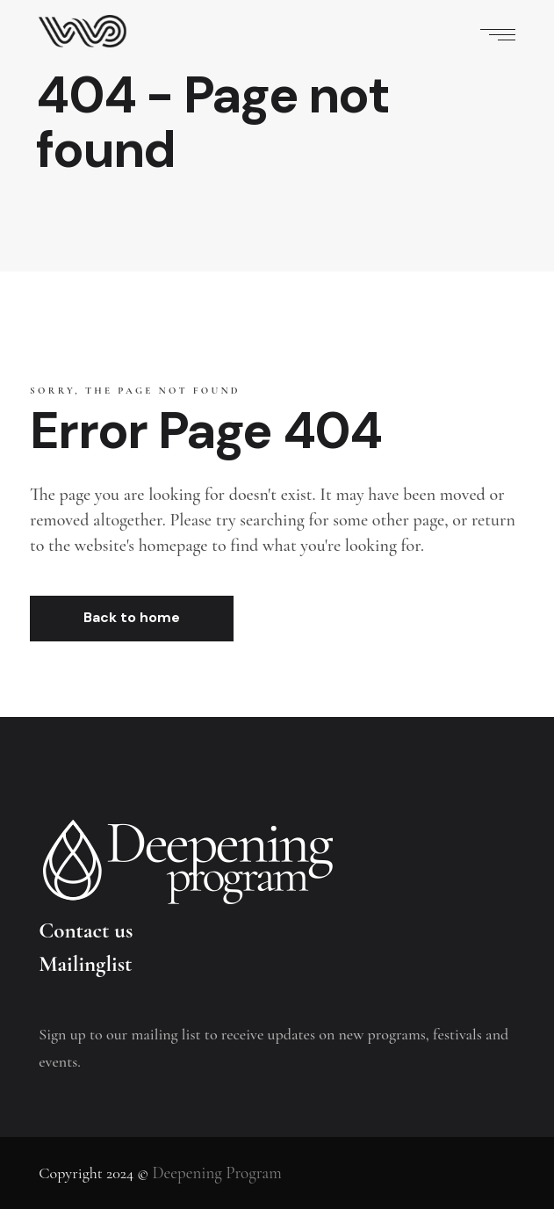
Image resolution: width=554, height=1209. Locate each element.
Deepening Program (216, 1172)
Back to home (131, 617)
